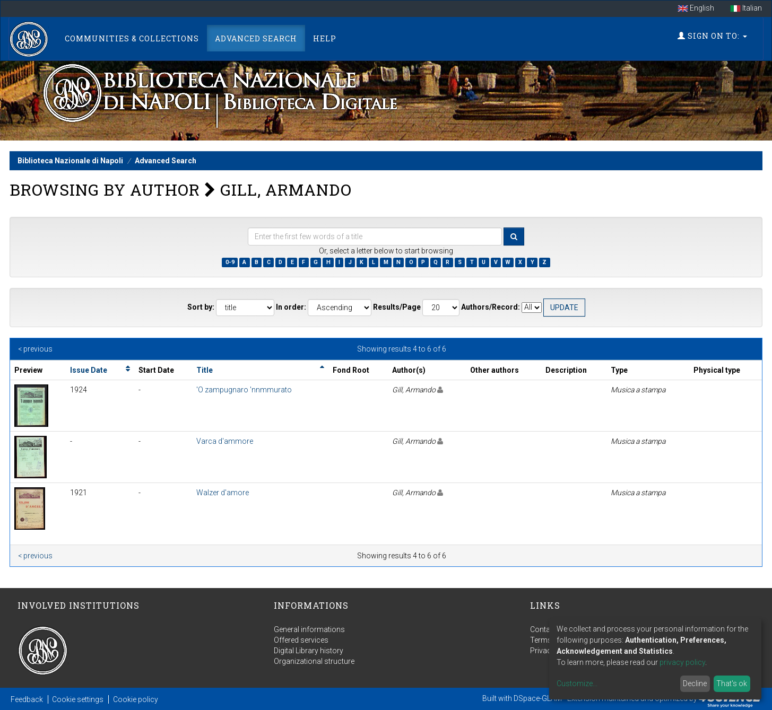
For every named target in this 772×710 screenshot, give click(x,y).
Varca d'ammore (224, 441)
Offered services (301, 640)
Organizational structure (314, 661)
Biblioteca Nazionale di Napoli (70, 160)
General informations (309, 629)
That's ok (731, 683)
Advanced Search (256, 38)
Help (324, 38)
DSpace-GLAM (538, 698)
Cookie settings (77, 699)
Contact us (548, 629)
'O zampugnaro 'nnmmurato (244, 389)
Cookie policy (135, 699)
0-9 (230, 262)
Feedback (27, 699)
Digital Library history (308, 650)
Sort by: (200, 307)
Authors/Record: (490, 307)
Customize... (577, 683)
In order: (291, 307)
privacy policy (682, 662)
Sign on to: (712, 36)
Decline (695, 683)
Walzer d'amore (222, 492)
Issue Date (88, 370)
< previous (35, 349)
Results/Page (397, 307)
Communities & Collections (132, 38)
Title (204, 370)
